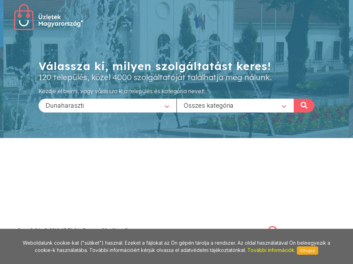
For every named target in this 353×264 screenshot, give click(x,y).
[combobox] (107, 105)
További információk (271, 250)
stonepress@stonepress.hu (45, 222)
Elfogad (307, 250)
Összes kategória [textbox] (208, 105)
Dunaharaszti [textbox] (65, 105)
